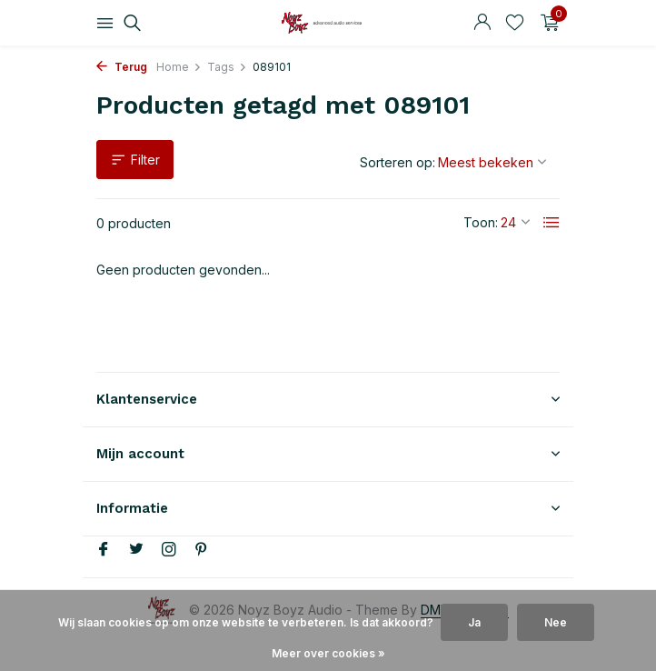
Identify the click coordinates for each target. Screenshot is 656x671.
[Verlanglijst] (514, 23)
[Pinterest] (201, 550)
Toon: (480, 222)
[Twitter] (136, 550)
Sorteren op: (397, 162)
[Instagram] (169, 550)
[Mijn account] (482, 23)
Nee (555, 622)
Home (179, 67)
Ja (474, 622)
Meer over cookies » (328, 653)
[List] (551, 223)
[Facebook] (103, 550)
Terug (121, 67)
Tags (227, 67)
